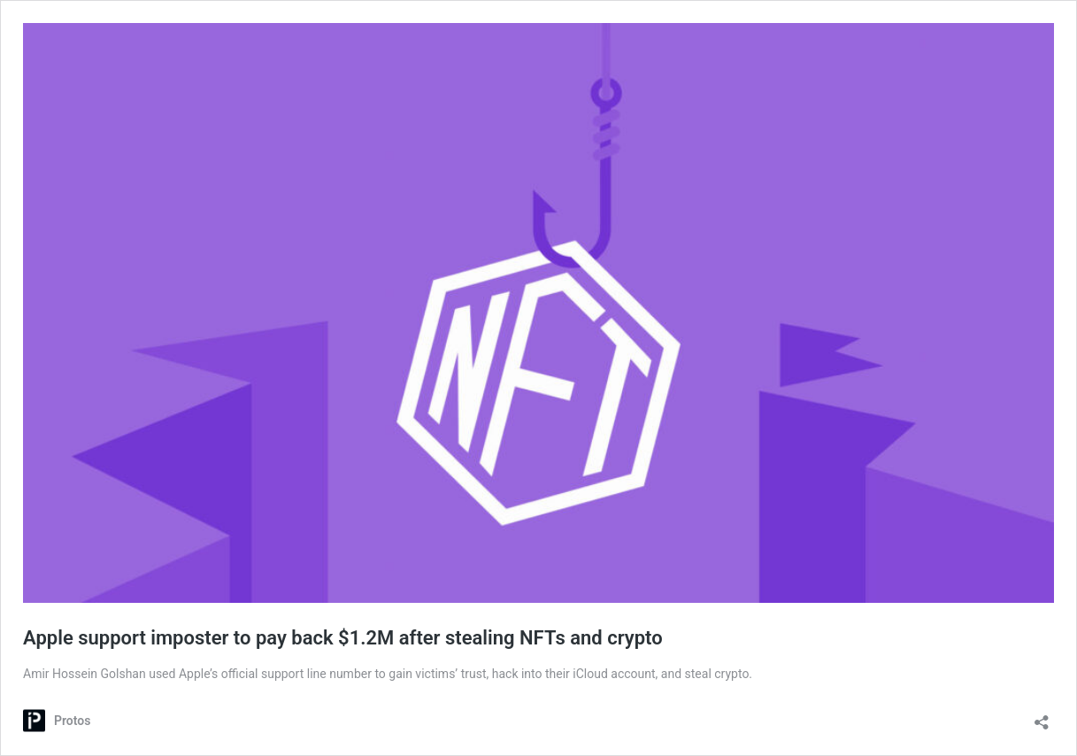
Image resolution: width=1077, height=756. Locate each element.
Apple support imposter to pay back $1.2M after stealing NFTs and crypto (343, 638)
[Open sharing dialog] (1041, 716)
